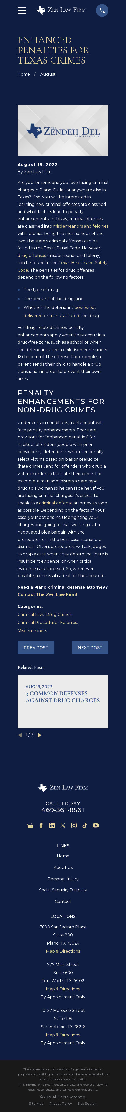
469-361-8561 (62, 810)
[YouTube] (96, 825)
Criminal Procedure (37, 622)
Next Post (90, 647)
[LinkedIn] (52, 825)
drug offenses (32, 255)
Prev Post (36, 647)
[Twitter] (63, 825)
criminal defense (56, 502)
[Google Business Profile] (30, 825)
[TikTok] (85, 825)
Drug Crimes (58, 614)
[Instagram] (74, 825)
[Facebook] (41, 825)
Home (63, 856)
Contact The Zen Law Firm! (47, 594)
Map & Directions (63, 951)
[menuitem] (36, 1103)
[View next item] (39, 735)
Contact (63, 901)
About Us (63, 867)
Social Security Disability (63, 890)
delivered (33, 315)
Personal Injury (63, 878)
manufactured (64, 315)
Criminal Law (30, 614)
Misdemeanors (32, 630)
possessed (84, 307)
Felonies (68, 622)
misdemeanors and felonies (80, 226)
